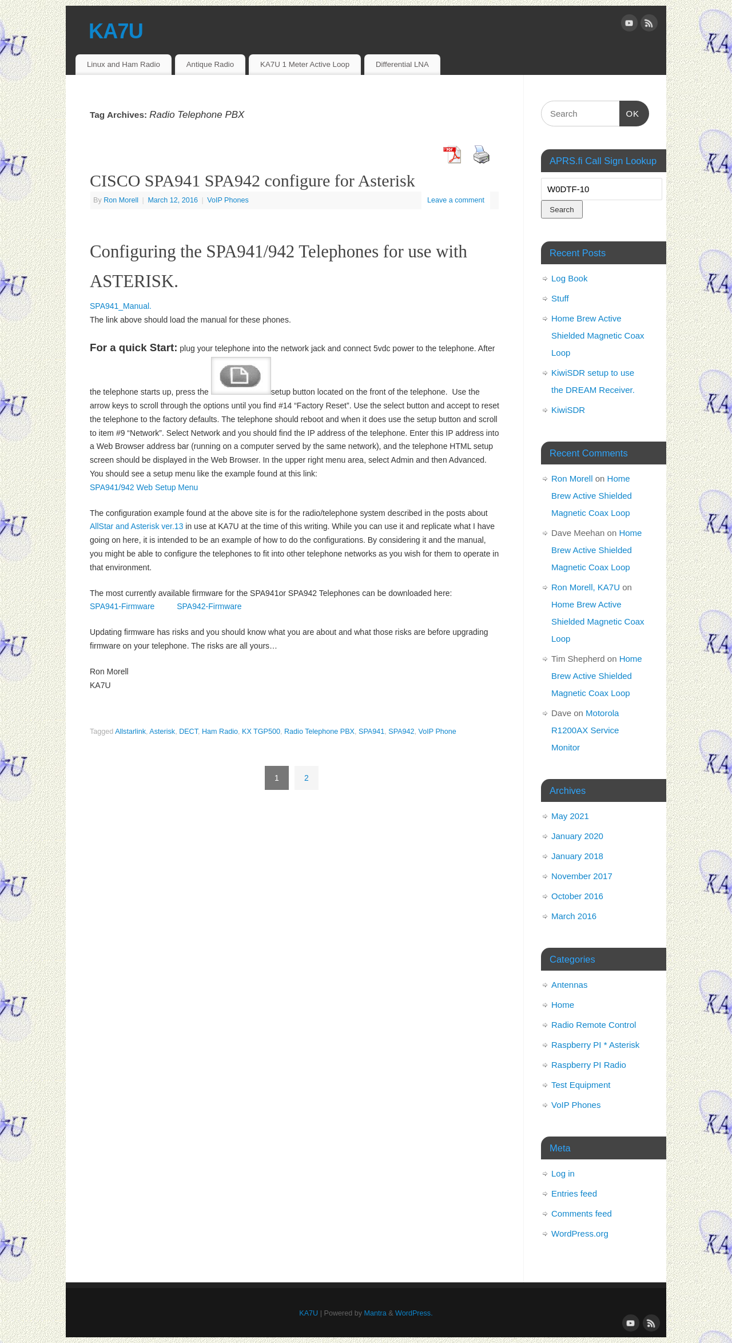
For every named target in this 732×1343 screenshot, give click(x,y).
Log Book (569, 278)
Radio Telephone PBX (319, 732)
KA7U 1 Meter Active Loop (304, 64)
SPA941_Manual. (121, 306)
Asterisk (162, 732)
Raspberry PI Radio (588, 1065)
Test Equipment (580, 1085)
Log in (563, 1173)
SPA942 (401, 732)
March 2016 (573, 916)
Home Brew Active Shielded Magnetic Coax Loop (598, 335)
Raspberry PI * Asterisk (595, 1045)
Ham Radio (220, 732)
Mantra (375, 1313)
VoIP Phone (437, 732)
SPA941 (371, 732)
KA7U (116, 31)
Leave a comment (455, 200)
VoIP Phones (228, 200)
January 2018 (577, 856)
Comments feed (581, 1213)
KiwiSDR (568, 410)
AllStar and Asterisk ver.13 (136, 526)
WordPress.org (579, 1233)
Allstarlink (130, 732)
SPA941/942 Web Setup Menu (144, 487)
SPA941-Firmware (122, 606)
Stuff (560, 298)
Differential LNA (402, 64)
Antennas (569, 985)
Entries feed (574, 1193)
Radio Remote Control (593, 1025)
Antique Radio (210, 64)
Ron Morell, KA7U (585, 587)
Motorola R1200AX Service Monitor (585, 730)
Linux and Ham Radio (123, 64)
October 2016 (577, 896)
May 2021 (570, 816)
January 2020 (577, 836)
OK (629, 112)
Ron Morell (121, 200)
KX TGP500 (261, 732)
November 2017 (581, 876)
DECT (188, 732)
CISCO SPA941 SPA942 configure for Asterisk (252, 180)
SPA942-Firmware (207, 606)
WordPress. (414, 1313)
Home (562, 1005)
